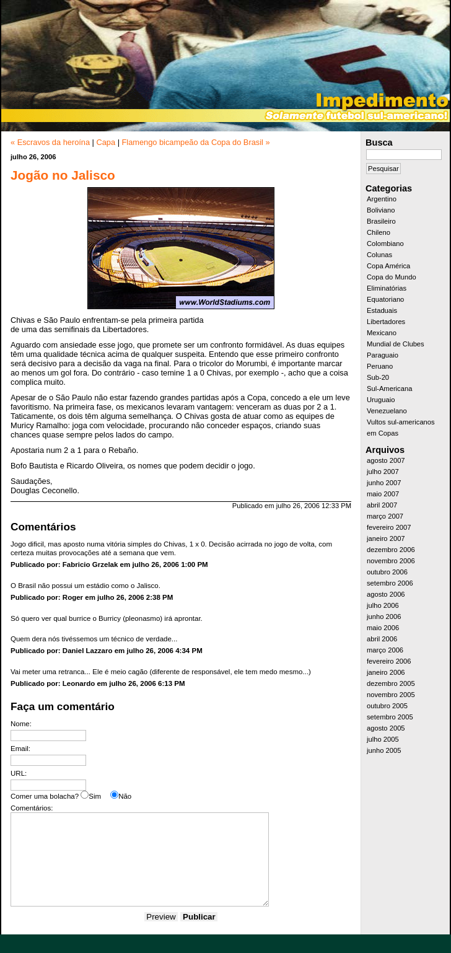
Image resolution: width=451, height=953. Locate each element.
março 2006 (385, 650)
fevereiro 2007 (389, 527)
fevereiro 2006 (389, 661)
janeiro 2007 (386, 538)
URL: (19, 773)
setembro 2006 (390, 583)
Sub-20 (378, 377)
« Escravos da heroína (50, 142)
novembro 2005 (391, 694)
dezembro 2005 (391, 683)
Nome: (21, 723)
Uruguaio (381, 399)
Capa (105, 142)
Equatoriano (385, 299)
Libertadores (386, 321)
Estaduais (382, 310)
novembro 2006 (391, 560)
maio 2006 (383, 627)
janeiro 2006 (386, 672)
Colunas (379, 254)
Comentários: (32, 808)
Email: (20, 748)
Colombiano (385, 243)
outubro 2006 (387, 572)
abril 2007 (382, 505)
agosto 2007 (386, 460)
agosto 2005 (386, 728)
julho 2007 (383, 471)
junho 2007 (384, 482)
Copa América (388, 266)
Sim (95, 796)
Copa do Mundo (391, 277)
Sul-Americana (389, 388)
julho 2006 (383, 605)
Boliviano (381, 210)
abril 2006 (382, 639)
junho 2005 (384, 750)
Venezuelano (387, 411)
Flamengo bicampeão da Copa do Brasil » (196, 142)
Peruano (380, 366)
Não (124, 796)
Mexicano (381, 332)
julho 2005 (383, 739)
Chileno (378, 232)
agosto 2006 (386, 594)
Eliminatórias (386, 288)
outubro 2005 (387, 705)
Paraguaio (382, 355)
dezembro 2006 (391, 549)
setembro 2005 (390, 717)
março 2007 (385, 516)
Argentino (381, 199)
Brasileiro (381, 221)
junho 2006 (384, 616)
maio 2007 (383, 494)
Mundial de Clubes (395, 344)
